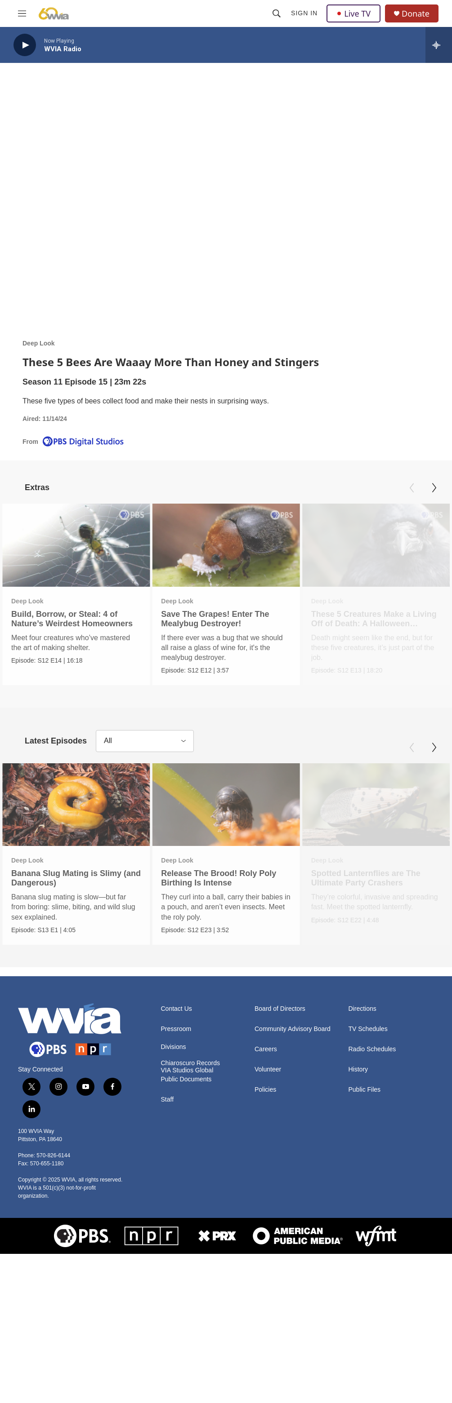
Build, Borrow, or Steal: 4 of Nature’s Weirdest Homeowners (72, 619)
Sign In (304, 13)
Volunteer (268, 1208)
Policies (265, 1228)
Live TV (353, 13)
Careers (266, 1188)
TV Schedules (368, 1167)
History (358, 1208)
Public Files (365, 1228)
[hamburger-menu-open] (22, 13)
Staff (167, 1238)
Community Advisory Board (293, 1167)
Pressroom (176, 1167)
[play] (25, 45)
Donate (416, 13)
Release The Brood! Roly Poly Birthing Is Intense (219, 940)
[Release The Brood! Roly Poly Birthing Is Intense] (226, 867)
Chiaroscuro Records (190, 1202)
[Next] (434, 488)
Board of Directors (280, 1147)
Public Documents (186, 1218)
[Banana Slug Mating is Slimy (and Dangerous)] (76, 867)
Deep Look (38, 343)
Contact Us (176, 1147)
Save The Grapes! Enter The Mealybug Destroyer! (215, 619)
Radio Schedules (372, 1188)
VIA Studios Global (187, 1209)
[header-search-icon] (276, 13)
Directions (362, 1147)
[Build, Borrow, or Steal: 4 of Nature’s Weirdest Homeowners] (76, 545)
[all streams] (438, 45)
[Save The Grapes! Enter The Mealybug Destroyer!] (226, 545)
